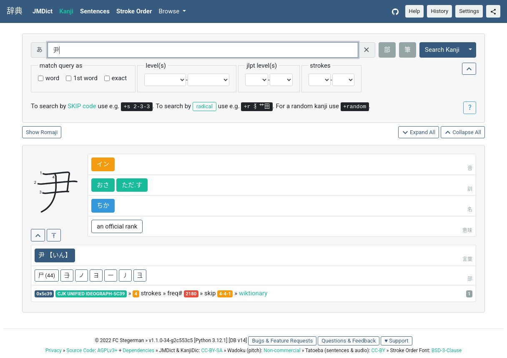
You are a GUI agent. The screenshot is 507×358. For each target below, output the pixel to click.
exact (119, 78)
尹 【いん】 (54, 255)
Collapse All (462, 132)
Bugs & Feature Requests (282, 341)
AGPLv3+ (107, 350)
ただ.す (132, 185)
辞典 (15, 11)
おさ (103, 185)
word (52, 78)
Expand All (419, 132)
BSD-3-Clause (447, 350)
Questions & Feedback (348, 341)
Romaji (49, 132)
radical (204, 106)
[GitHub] (395, 11)
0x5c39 (44, 294)
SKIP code (82, 106)
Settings (469, 11)
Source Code (80, 350)
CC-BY (378, 350)
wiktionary (253, 293)
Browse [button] (169, 11)
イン (103, 164)
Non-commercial (282, 350)
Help (414, 11)
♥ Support (396, 341)
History (439, 11)
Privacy (53, 350)
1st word (85, 78)
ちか (103, 205)
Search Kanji (442, 49)
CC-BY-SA (211, 350)
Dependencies (138, 350)
